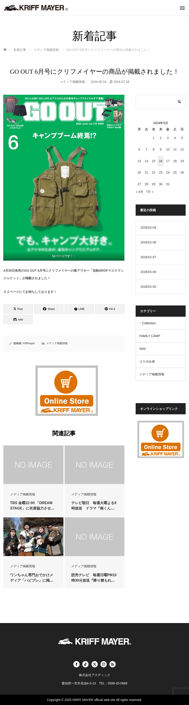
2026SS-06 (148, 272)
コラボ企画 (147, 361)
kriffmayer (29, 343)
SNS (142, 348)
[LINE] (79, 309)
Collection (149, 323)
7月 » (149, 191)
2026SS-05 (148, 286)
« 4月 (139, 191)
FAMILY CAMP (149, 336)
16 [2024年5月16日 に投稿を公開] (161, 161)
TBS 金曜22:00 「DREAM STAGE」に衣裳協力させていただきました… (32, 508)
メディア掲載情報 (72, 82)
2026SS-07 (148, 257)
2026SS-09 (148, 227)
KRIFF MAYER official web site (93, 700)
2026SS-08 (148, 242)
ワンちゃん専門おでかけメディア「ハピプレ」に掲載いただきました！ (31, 580)
